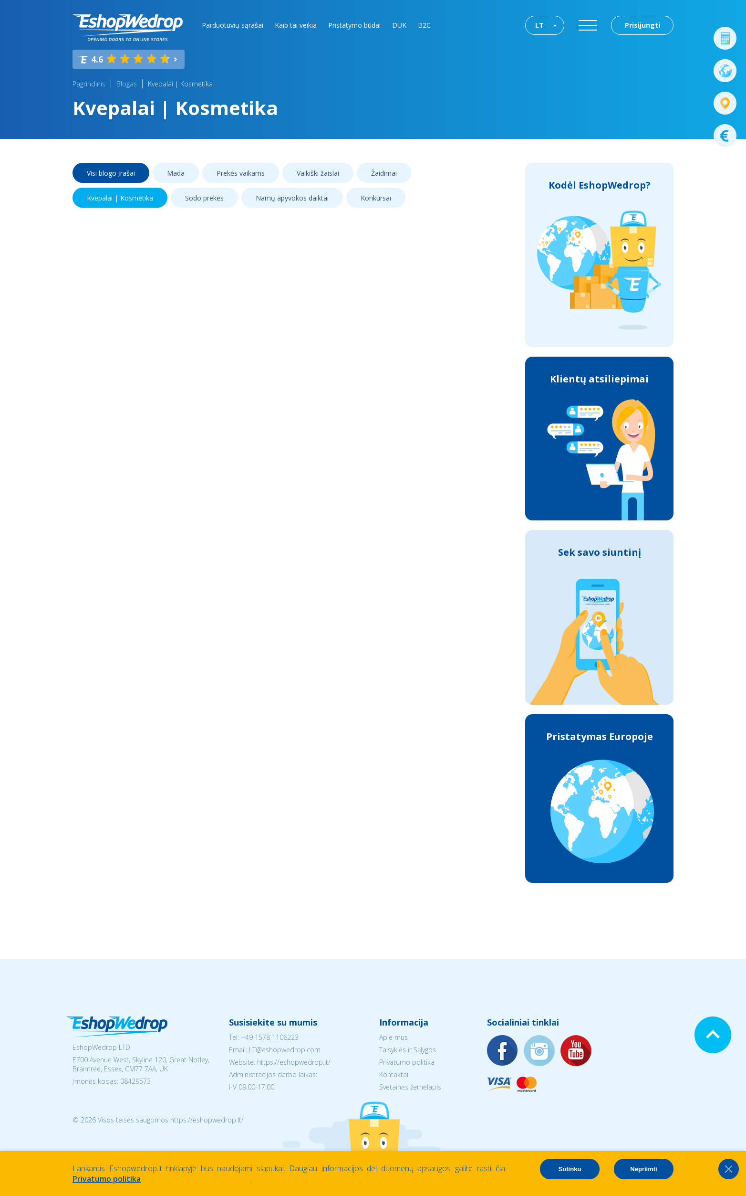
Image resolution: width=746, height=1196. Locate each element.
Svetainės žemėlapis (410, 1086)
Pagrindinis (89, 83)
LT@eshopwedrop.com (285, 1049)
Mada (176, 173)
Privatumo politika (407, 1062)
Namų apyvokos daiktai (292, 197)
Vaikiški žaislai (318, 173)
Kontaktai (393, 1074)
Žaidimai (384, 173)
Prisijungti (642, 25)
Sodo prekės (204, 197)
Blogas (126, 83)
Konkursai (376, 197)
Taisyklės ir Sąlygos (407, 1049)
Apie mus (393, 1037)
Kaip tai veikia (296, 25)
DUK (399, 25)
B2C (424, 25)
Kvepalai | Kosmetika (180, 83)
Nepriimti (643, 1169)
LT (539, 25)
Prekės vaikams (241, 173)
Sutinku (570, 1169)
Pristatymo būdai (354, 25)
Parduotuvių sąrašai (232, 25)
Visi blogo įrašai (111, 173)
